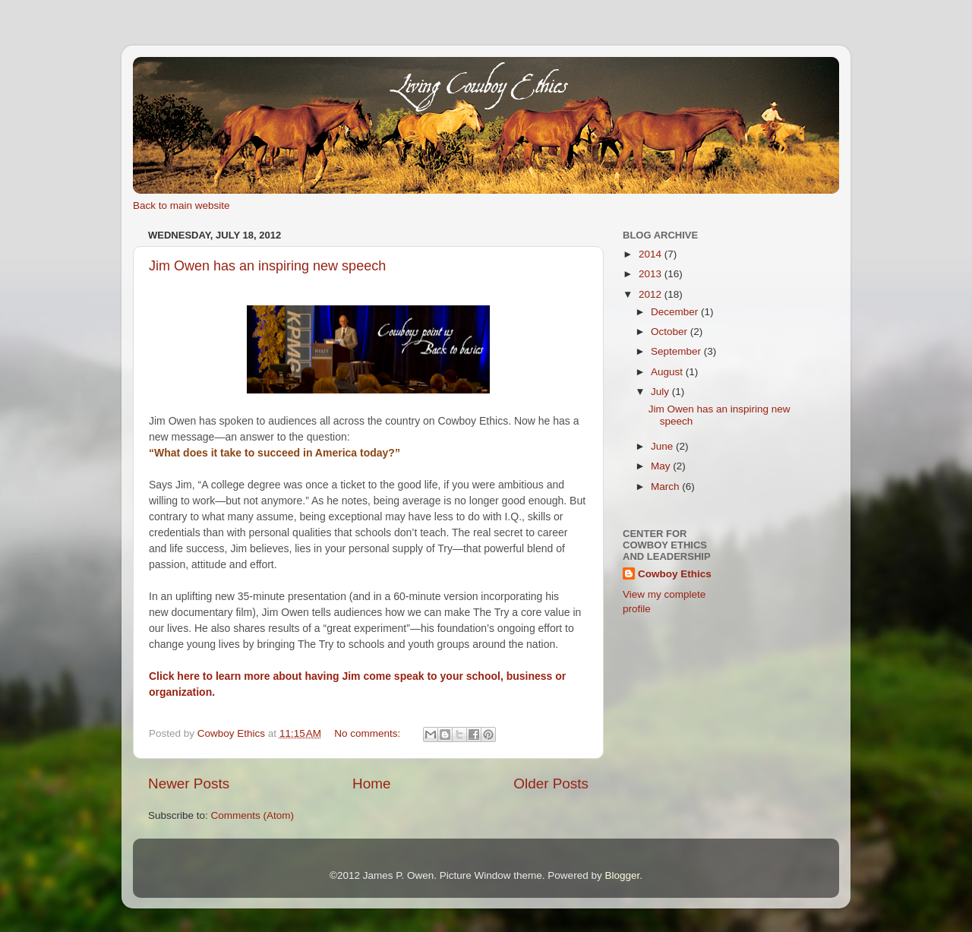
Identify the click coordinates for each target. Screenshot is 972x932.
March (666, 486)
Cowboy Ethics (675, 574)
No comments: (368, 733)
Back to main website (181, 205)
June (663, 446)
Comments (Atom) (253, 815)
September (677, 351)
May (662, 466)
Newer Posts (188, 783)
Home (371, 783)
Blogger (621, 875)
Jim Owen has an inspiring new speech (267, 265)
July (661, 391)
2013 (651, 274)
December (676, 312)
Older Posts (551, 783)
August (668, 372)
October (670, 331)
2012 (651, 294)
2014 (651, 254)
